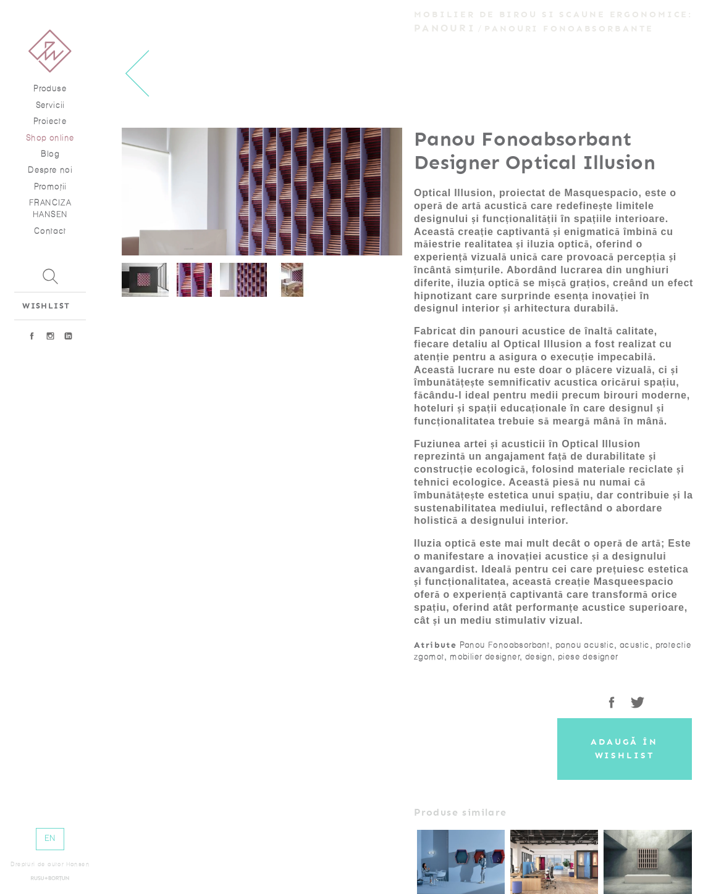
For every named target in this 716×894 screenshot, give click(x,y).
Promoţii (50, 186)
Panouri (445, 28)
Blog (50, 154)
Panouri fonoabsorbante (568, 28)
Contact (50, 231)
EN (50, 838)
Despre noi (50, 170)
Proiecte (50, 121)
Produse (50, 88)
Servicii (50, 105)
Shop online (50, 138)
